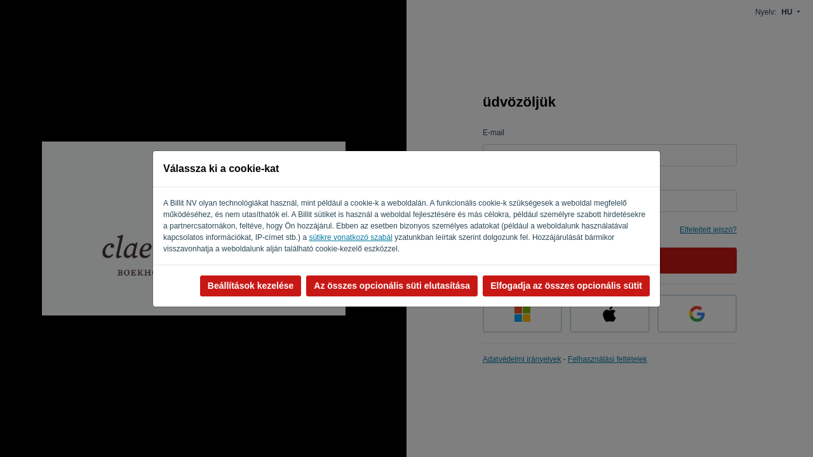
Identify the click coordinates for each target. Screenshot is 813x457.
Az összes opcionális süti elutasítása (392, 286)
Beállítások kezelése (250, 286)
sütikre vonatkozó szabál (350, 237)
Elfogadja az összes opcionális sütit (566, 286)
